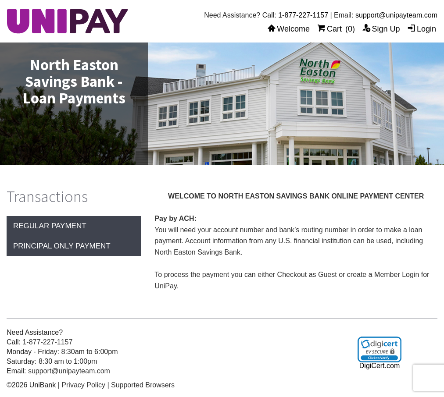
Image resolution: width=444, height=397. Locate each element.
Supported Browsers (143, 385)
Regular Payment (49, 226)
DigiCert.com (379, 365)
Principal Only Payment (62, 246)
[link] (379, 349)
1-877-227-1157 (303, 15)
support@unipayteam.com (396, 15)
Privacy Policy (83, 385)
